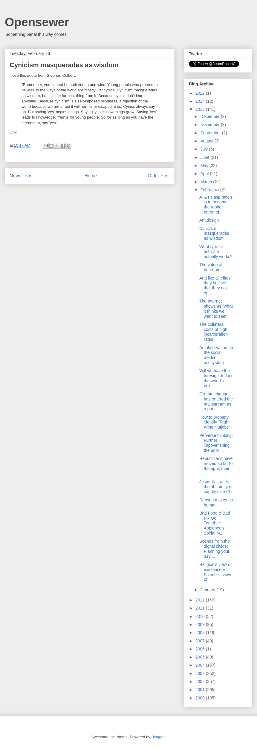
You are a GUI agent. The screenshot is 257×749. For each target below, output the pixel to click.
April (205, 173)
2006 (200, 649)
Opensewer (37, 22)
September (211, 133)
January (208, 589)
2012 (200, 600)
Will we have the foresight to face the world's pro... (216, 378)
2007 (200, 641)
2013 (200, 109)
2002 (200, 681)
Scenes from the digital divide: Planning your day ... (214, 548)
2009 (200, 624)
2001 (200, 689)
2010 (200, 616)
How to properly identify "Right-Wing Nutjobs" (215, 422)
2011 (200, 608)
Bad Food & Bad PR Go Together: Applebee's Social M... (214, 523)
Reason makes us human (216, 502)
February (209, 190)
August (207, 141)
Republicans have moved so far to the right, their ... (216, 466)
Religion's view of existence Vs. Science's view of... (215, 572)
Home (91, 175)
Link (13, 132)
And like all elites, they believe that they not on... (215, 285)
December (210, 116)
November (210, 124)
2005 (200, 657)
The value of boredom (210, 267)
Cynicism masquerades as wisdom (214, 233)
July (204, 149)
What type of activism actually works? (215, 251)
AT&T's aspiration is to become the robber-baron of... (215, 204)
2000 (200, 698)
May (204, 165)
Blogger (157, 737)
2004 (200, 665)
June (205, 157)
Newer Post (22, 175)
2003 (200, 673)
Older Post (159, 175)
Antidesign (209, 220)
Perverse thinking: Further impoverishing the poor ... (216, 443)
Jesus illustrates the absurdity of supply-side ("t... (216, 486)
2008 (200, 632)
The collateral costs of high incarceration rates (213, 332)
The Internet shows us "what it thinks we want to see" (216, 308)
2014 (200, 101)
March (206, 181)
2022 (200, 93)
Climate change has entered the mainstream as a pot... (216, 401)
